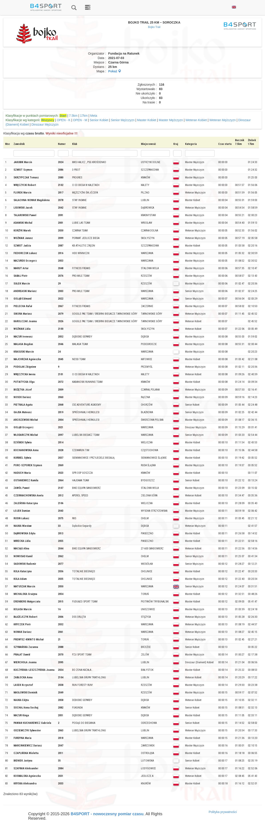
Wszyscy (47, 120)
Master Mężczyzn (171, 120)
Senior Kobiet (99, 120)
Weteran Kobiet (196, 120)
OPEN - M (80, 120)
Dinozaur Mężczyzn (44, 124)
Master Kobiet (146, 120)
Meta (93, 115)
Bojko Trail (154, 27)
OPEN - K (63, 120)
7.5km (73, 115)
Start (63, 115)
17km (84, 115)
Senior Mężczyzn (122, 120)
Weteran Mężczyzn (222, 120)
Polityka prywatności (223, 812)
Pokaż (114, 71)
